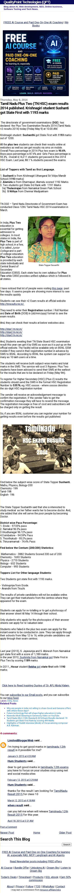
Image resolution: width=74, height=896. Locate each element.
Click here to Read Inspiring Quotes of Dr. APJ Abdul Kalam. (36, 685)
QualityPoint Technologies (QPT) (27, 2)
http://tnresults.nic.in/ (12, 304)
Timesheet (25, 877)
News (15, 701)
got (38, 666)
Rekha (32, 666)
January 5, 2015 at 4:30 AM (22, 756)
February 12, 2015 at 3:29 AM (23, 780)
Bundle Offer (21, 867)
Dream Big (53, 867)
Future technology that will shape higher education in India (34, 713)
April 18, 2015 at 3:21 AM (20, 821)
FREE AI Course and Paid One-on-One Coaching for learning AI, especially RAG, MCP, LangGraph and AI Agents (36, 854)
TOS (37, 886)
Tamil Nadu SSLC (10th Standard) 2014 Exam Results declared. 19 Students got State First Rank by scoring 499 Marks (37, 719)
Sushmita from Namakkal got (36, 657)
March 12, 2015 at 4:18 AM (21, 800)
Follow (29, 886)
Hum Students (17, 761)
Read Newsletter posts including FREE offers (36, 861)
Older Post (65, 832)
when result (15, 805)
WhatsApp (48, 886)
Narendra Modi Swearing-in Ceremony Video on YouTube (33, 715)
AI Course (6, 867)
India (9, 701)
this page (57, 288)
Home (36, 832)
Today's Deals (9, 877)
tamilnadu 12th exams (55, 767)
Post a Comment (8, 827)
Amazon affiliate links (50, 890)
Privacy (20, 886)
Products (38, 877)
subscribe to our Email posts (26, 694)
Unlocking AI (38, 867)
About (10, 886)
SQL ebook (51, 877)
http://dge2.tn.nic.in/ (11, 332)
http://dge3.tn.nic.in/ (11, 335)
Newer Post (7, 832)
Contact (60, 886)
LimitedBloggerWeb (21, 740)
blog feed (12, 698)
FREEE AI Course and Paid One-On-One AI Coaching (33, 22)
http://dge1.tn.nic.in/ (11, 329)
